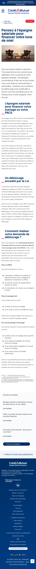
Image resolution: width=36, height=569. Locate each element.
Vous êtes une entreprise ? (18, 548)
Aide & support (18, 520)
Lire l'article (7, 408)
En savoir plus (20, 4)
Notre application (18, 511)
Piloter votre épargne (18, 496)
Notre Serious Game (18, 514)
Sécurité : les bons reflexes (18, 541)
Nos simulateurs (18, 505)
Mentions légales (18, 526)
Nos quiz (18, 508)
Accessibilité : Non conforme (18, 544)
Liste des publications (8, 22)
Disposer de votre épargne (18, 498)
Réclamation (18, 523)
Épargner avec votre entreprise (18, 490)
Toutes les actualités (12, 444)
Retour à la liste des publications (19, 454)
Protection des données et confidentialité (18, 533)
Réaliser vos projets (18, 493)
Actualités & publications (18, 517)
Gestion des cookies (18, 536)
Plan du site (18, 529)
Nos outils (18, 501)
